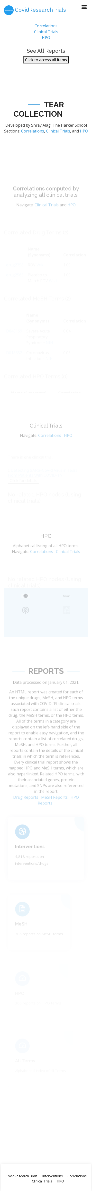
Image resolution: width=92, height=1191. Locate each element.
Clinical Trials (46, 33)
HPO (46, 39)
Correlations (46, 28)
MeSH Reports (54, 804)
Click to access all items (46, 61)
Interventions (30, 851)
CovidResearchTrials (21, 1176)
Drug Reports (25, 804)
